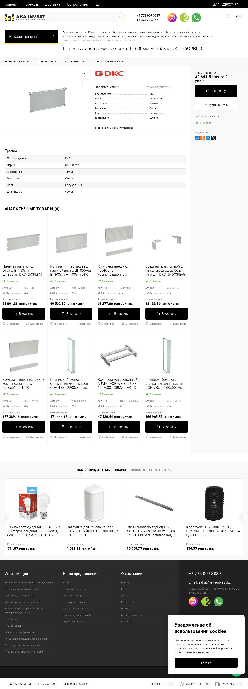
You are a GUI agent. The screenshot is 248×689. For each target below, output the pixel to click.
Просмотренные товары (151, 470)
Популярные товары (74, 602)
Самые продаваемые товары (101, 470)
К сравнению (34, 323)
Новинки (68, 582)
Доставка (52, 4)
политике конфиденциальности (194, 652)
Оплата (125, 608)
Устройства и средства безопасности (26, 638)
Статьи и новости (131, 615)
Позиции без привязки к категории (24, 651)
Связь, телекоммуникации (20, 632)
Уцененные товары (74, 621)
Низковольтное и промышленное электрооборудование (24, 610)
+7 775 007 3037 (148, 15)
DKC (152, 93)
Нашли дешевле (207, 116)
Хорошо (206, 662)
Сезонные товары (73, 595)
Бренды (32, 4)
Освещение (11, 619)
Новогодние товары (74, 589)
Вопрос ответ (78, 4)
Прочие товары (13, 625)
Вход (216, 4)
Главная (11, 4)
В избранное (10, 323)
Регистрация (230, 4)
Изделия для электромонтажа (22, 589)
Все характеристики (157, 87)
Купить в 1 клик (216, 105)
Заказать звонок (147, 19)
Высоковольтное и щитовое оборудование (29, 582)
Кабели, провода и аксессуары (22, 602)
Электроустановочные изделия (23, 645)
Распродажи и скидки (75, 608)
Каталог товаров (31, 36)
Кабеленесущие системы (19, 595)
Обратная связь (18, 683)
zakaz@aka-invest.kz (215, 582)
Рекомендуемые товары (77, 615)
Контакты (126, 621)
